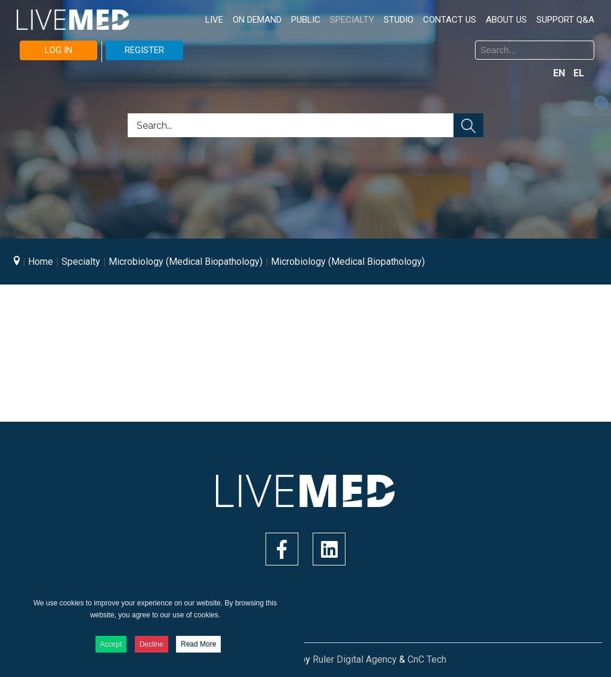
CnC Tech (427, 659)
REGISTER (144, 50)
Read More (198, 644)
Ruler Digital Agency (355, 659)
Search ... (314, 42)
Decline (151, 644)
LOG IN (58, 50)
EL (578, 73)
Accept (111, 644)
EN (560, 73)
